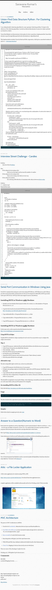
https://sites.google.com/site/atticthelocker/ (11, 477)
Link (23, 412)
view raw (49, 44)
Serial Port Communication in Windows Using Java (25, 286)
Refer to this (42, 179)
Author (31, 12)
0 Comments (10, 16)
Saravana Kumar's (26, 4)
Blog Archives (4, 582)
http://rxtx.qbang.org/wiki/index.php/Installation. (20, 388)
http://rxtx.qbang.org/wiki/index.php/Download (14, 311)
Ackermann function (11, 41)
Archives (25, 12)
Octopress (37, 585)
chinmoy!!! (19, 459)
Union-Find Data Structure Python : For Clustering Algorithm (26, 21)
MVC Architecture (9, 517)
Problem (13, 165)
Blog (20, 12)
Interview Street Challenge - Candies (19, 156)
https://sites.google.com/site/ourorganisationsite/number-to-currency (24, 433)
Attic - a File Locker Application (16, 467)
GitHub (8, 147)
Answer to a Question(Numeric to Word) (21, 420)
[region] (26, 96)
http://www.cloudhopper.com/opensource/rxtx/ (12, 331)
